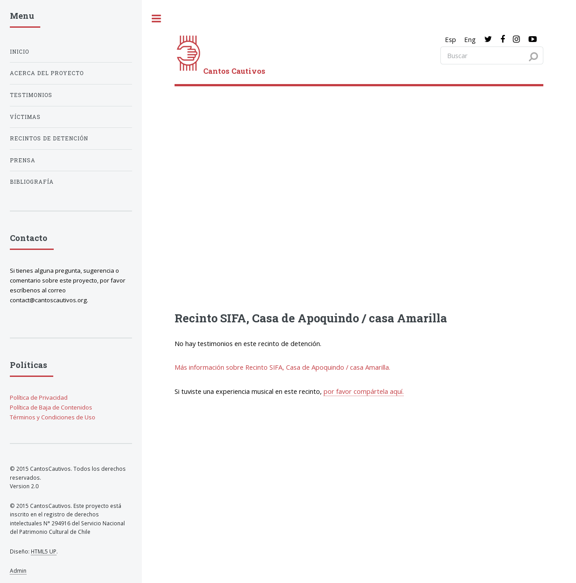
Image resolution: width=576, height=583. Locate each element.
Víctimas (25, 117)
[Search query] (491, 55)
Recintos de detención (49, 138)
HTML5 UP (43, 551)
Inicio (19, 51)
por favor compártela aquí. (364, 391)
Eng (470, 39)
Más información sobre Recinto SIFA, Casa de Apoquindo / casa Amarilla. (282, 367)
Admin (18, 570)
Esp (450, 39)
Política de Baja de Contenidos (51, 407)
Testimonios (31, 95)
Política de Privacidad (39, 397)
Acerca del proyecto (47, 73)
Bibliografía (32, 181)
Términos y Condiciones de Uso (52, 417)
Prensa (22, 160)
